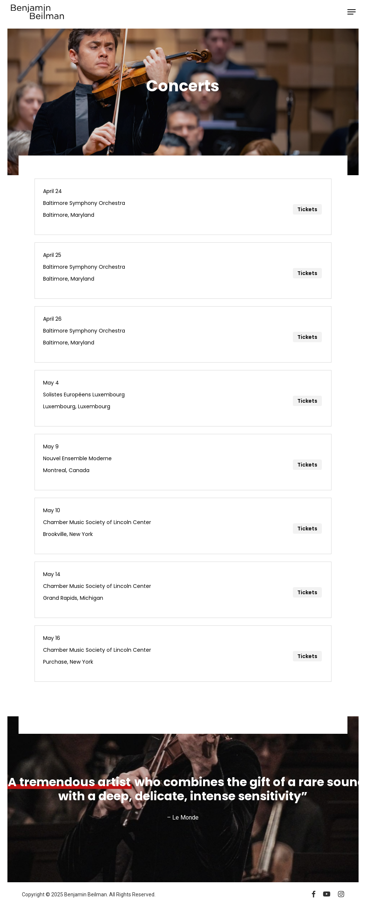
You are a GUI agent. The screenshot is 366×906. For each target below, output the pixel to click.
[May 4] (183, 398)
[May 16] (183, 653)
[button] (351, 12)
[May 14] (183, 590)
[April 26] (183, 334)
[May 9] (183, 462)
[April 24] (183, 207)
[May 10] (183, 526)
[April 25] (183, 270)
